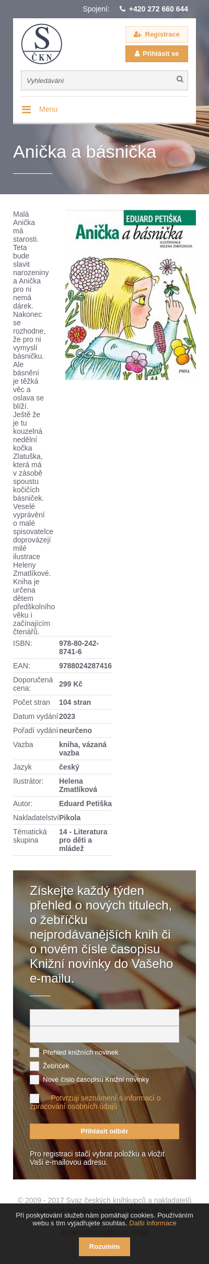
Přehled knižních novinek (81, 1052)
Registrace (162, 34)
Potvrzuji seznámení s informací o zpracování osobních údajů (95, 1102)
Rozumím (104, 1246)
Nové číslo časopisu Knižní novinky (96, 1079)
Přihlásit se (161, 53)
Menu (48, 109)
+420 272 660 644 (158, 9)
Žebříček (56, 1066)
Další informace (152, 1223)
